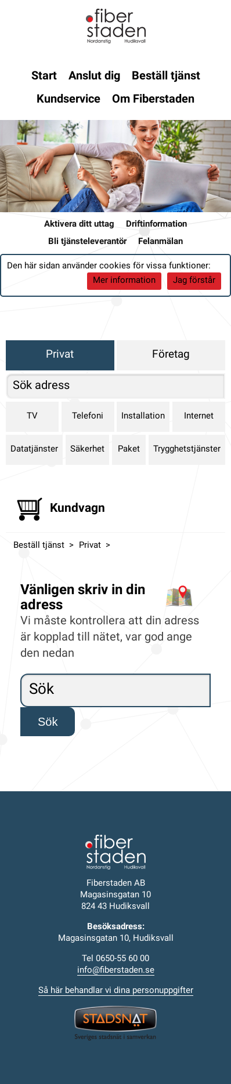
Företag (171, 355)
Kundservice (68, 100)
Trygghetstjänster (187, 449)
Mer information (124, 281)
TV (32, 416)
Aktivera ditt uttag (79, 224)
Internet (199, 416)
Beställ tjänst (166, 76)
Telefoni (87, 416)
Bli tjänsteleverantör (87, 242)
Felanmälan (160, 242)
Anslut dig (94, 76)
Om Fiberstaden (153, 100)
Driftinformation (156, 224)
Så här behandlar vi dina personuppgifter (115, 991)
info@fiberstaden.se (115, 970)
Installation (143, 416)
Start (44, 76)
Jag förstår (194, 281)
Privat (60, 355)
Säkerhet (87, 449)
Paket (129, 449)
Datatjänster (34, 449)
